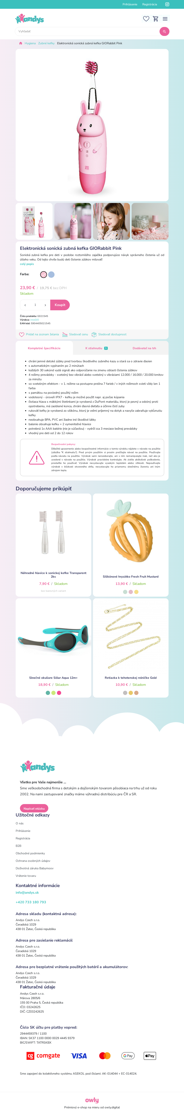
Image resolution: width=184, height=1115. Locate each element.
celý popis (27, 264)
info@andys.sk (27, 892)
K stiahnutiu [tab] (96, 348)
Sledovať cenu (76, 334)
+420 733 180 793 (31, 902)
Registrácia (149, 4)
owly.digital (112, 1107)
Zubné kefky (46, 43)
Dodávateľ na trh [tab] (144, 348)
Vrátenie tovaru (26, 876)
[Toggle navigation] (165, 18)
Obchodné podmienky (30, 853)
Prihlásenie (130, 4)
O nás (20, 823)
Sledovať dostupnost (109, 334)
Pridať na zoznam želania (40, 334)
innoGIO (34, 319)
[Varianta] (43, 274)
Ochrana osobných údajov (33, 861)
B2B (18, 846)
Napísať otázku (34, 809)
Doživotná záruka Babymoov (34, 868)
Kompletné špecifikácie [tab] (44, 348)
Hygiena (30, 43)
